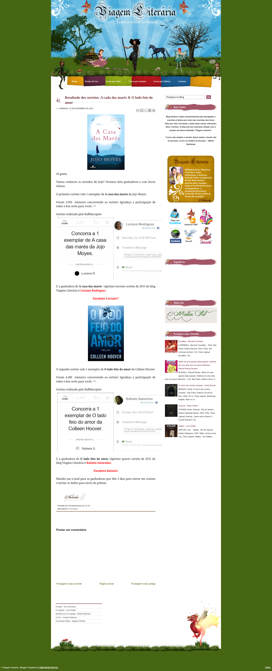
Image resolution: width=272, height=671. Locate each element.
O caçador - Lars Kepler (66, 610)
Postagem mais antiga (143, 583)
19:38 (87, 506)
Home (75, 81)
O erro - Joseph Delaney (66, 617)
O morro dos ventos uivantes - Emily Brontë (196, 385)
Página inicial (106, 583)
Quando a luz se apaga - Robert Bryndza (73, 614)
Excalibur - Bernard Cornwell (190, 341)
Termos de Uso (92, 81)
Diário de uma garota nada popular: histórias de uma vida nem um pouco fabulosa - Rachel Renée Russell (197, 365)
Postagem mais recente (69, 583)
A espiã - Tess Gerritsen (66, 607)
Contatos (182, 81)
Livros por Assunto (137, 81)
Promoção (73, 509)
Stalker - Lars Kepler (187, 426)
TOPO (268, 667)
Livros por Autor (114, 81)
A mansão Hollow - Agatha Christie (70, 621)
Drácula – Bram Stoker (188, 406)
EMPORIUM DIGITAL (48, 667)
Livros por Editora (162, 81)
